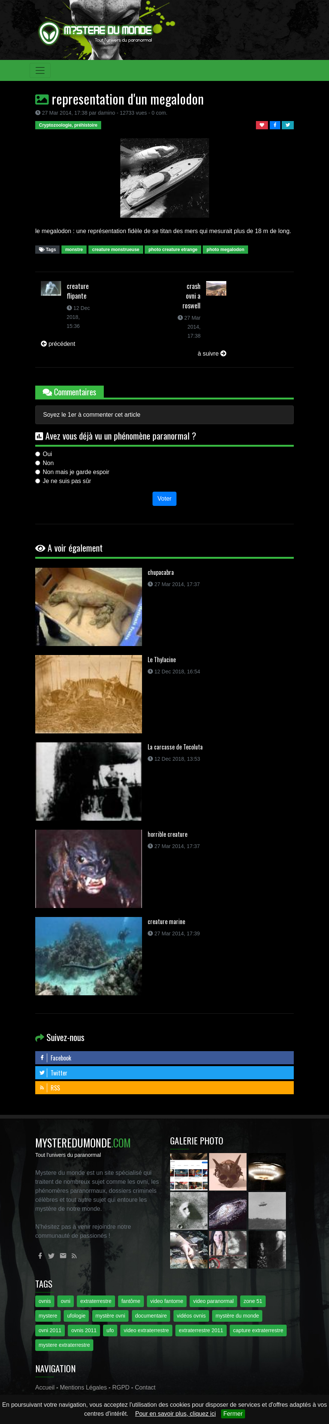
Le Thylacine (162, 659)
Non (48, 463)
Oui (47, 454)
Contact (145, 1387)
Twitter (53, 1072)
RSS (49, 1087)
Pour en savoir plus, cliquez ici (175, 1414)
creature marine (166, 921)
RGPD (120, 1387)
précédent (58, 344)
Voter (164, 498)
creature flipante (78, 291)
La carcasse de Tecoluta (175, 746)
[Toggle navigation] (40, 70)
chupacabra (161, 572)
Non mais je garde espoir (76, 472)
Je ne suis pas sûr (67, 481)
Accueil (45, 1387)
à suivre (212, 353)
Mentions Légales (83, 1387)
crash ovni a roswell (191, 295)
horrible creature (167, 834)
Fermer (233, 1414)
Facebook (55, 1057)
